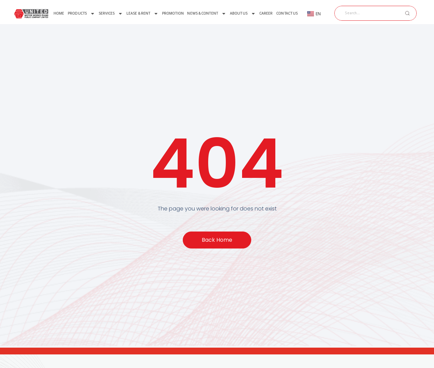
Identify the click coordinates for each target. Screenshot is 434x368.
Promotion (173, 13)
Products (81, 13)
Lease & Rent (142, 13)
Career (266, 13)
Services (111, 13)
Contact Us (287, 13)
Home (59, 13)
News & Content (206, 13)
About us (243, 13)
